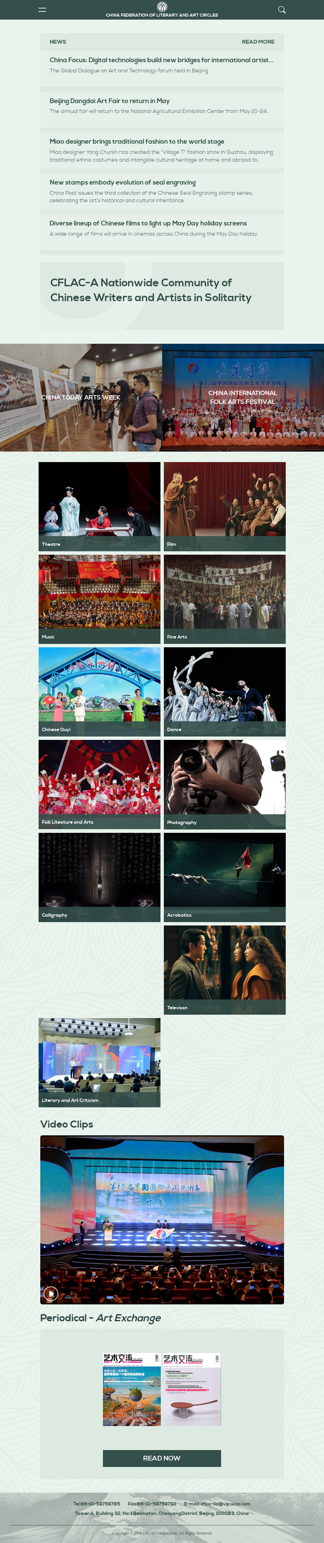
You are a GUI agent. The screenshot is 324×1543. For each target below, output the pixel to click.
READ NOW (162, 1458)
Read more (258, 42)
